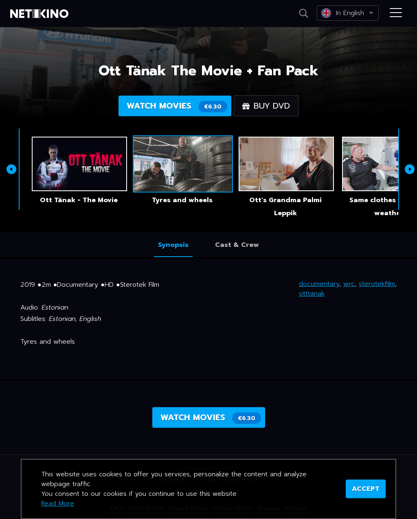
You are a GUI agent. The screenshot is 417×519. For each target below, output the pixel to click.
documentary (319, 284)
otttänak (312, 294)
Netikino (40, 14)
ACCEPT (366, 489)
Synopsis (173, 245)
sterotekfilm (377, 284)
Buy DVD (266, 106)
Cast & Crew (237, 245)
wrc (349, 284)
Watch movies (177, 106)
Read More (57, 503)
